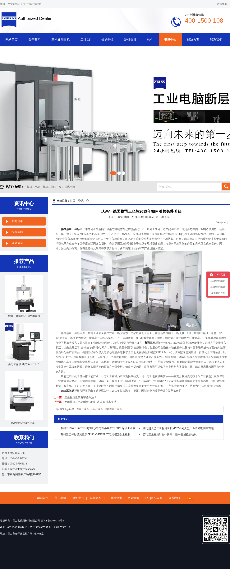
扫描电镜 (107, 39)
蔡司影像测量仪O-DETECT (24, 364)
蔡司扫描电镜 (67, 186)
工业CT (85, 39)
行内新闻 (17, 232)
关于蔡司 (34, 39)
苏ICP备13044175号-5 (53, 520)
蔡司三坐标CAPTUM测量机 (24, 316)
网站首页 (11, 39)
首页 (72, 200)
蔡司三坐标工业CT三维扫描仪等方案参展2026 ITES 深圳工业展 (98, 428)
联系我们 (216, 39)
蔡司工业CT (50, 186)
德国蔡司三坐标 (113, 409)
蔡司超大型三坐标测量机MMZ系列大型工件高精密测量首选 (178, 428)
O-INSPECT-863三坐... (24, 423)
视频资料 (95, 498)
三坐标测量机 (60, 39)
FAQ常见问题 (153, 498)
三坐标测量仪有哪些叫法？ (80, 397)
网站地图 (222, 3)
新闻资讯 (17, 221)
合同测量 (133, 498)
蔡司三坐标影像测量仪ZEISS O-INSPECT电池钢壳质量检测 (95, 434)
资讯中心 (170, 39)
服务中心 (78, 498)
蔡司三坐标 (33, 186)
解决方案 (193, 39)
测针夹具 (130, 39)
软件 (150, 39)
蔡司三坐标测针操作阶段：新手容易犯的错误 (170, 434)
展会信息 (17, 243)
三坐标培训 (115, 498)
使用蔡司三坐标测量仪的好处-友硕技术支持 (90, 401)
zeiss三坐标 (97, 409)
